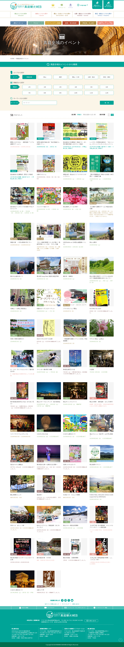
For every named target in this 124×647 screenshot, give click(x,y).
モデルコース (61, 6)
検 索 (107, 103)
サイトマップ (65, 604)
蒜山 (44, 77)
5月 (91, 87)
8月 (45, 93)
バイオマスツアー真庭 (100, 608)
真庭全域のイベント (22, 58)
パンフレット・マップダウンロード (74, 607)
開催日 (79, 114)
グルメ (36, 23)
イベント (53, 6)
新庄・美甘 (106, 77)
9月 (60, 93)
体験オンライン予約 (105, 23)
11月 (91, 93)
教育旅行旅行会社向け (108, 4)
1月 (29, 87)
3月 (60, 87)
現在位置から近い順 (89, 114)
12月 (106, 93)
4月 (76, 87)
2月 (45, 87)
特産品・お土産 (88, 23)
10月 (75, 93)
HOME (12, 58)
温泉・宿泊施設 (70, 23)
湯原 (60, 77)
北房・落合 (91, 77)
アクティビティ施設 (53, 23)
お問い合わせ (75, 604)
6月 (107, 87)
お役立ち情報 (23, 608)
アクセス (70, 6)
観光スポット (18, 23)
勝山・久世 (75, 77)
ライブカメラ (49, 607)
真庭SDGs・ (97, 5)
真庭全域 (29, 77)
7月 (29, 93)
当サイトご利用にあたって (52, 604)
